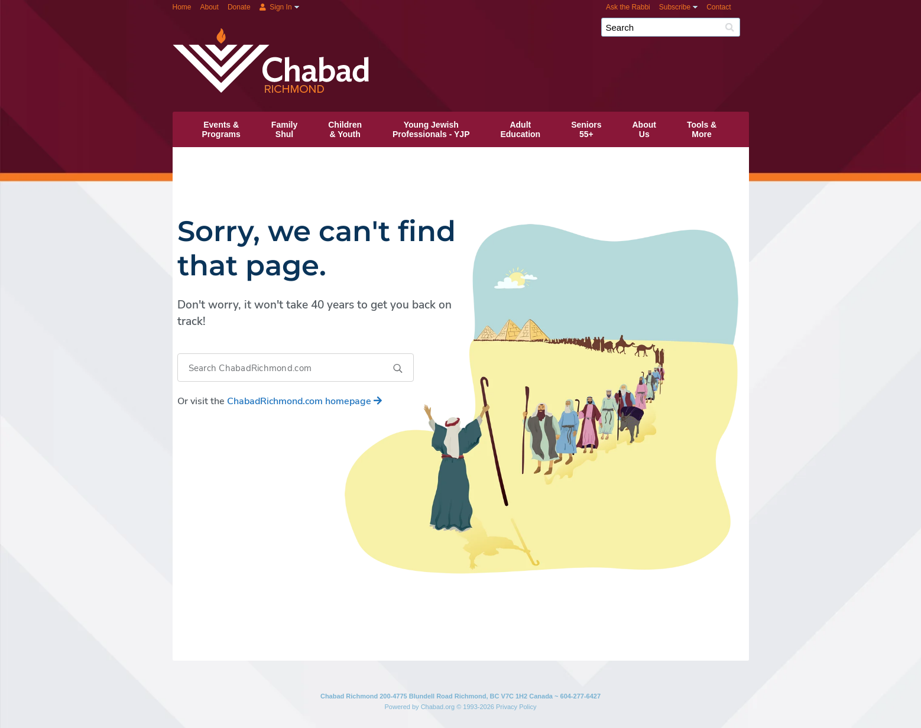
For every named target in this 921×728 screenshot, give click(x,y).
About (209, 7)
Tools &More (701, 129)
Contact (718, 7)
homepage (304, 401)
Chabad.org (438, 706)
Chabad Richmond (495, 31)
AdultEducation (520, 129)
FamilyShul (284, 129)
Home (182, 7)
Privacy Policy (516, 706)
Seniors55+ (586, 129)
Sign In (276, 7)
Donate (239, 7)
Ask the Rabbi (628, 7)
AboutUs (644, 129)
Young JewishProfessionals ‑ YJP (431, 129)
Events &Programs (221, 129)
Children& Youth (345, 129)
